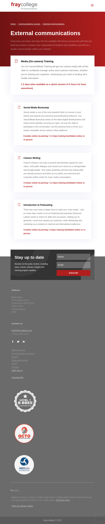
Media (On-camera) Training (37, 63)
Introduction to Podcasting (39, 209)
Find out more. (63, 500)
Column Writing (34, 162)
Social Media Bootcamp (38, 112)
